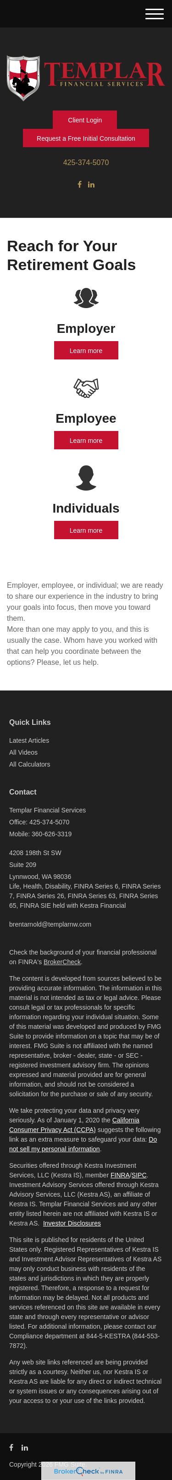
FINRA (120, 1175)
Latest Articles (29, 740)
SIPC (139, 1175)
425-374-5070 (86, 162)
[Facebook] (80, 184)
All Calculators (29, 764)
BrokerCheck (62, 962)
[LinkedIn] (91, 184)
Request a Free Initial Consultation (86, 138)
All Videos (23, 752)
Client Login (85, 120)
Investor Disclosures (72, 1223)
